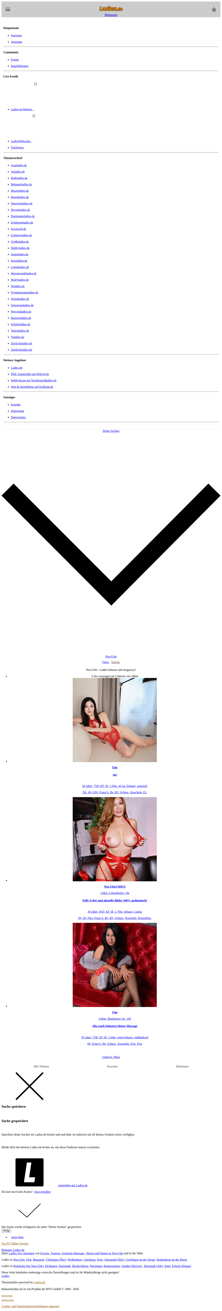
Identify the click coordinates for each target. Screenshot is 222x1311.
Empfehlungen (19, 66)
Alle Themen (41, 1066)
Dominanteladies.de (23, 216)
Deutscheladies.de (22, 203)
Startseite (16, 35)
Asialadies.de (19, 165)
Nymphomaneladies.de (24, 292)
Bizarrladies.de (20, 190)
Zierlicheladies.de (21, 343)
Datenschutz (18, 417)
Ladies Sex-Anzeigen (21, 1253)
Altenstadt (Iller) (114, 1259)
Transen (55, 1253)
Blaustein (38, 1259)
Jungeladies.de (19, 254)
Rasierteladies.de (21, 318)
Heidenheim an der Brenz (171, 1259)
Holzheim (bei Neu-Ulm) (28, 1266)
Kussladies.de (19, 260)
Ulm (28, 1259)
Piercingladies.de (21, 311)
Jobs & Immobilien (32, 386)
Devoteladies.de (20, 209)
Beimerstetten (112, 1266)
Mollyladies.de (20, 279)
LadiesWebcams (50, 141)
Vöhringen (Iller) (56, 1259)
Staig (167, 1266)
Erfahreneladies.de (22, 222)
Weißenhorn (75, 1259)
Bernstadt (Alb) (153, 1266)
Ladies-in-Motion (50, 109)
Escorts (44, 1253)
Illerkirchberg (80, 1266)
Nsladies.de (18, 286)
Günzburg (89, 1259)
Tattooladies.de (20, 330)
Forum (15, 59)
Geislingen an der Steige (140, 1259)
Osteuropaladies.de (22, 305)
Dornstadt (64, 1266)
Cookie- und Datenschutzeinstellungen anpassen (30, 1306)
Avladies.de (18, 171)
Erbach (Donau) (181, 1266)
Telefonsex (17, 147)
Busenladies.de (20, 197)
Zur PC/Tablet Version (14, 1243)
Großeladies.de (20, 241)
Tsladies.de (17, 337)
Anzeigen (16, 41)
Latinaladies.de (20, 267)
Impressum (17, 410)
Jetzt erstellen (42, 1191)
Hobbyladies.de (20, 248)
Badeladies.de (19, 178)
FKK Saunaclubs (30, 374)
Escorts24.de (18, 228)
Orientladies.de (20, 298)
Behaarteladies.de (21, 184)
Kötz (100, 1259)
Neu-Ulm (18, 1259)
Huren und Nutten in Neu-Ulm (104, 1253)
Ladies (5, 1276)
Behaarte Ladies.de (12, 1250)
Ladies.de (16, 367)
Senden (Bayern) (132, 1266)
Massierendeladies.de (23, 273)
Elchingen (51, 1266)
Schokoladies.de (20, 324)
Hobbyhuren (33, 380)
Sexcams (112, 1066)
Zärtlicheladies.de (21, 349)
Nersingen (96, 1266)
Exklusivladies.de (21, 235)
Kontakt (16, 404)
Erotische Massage (73, 1253)
